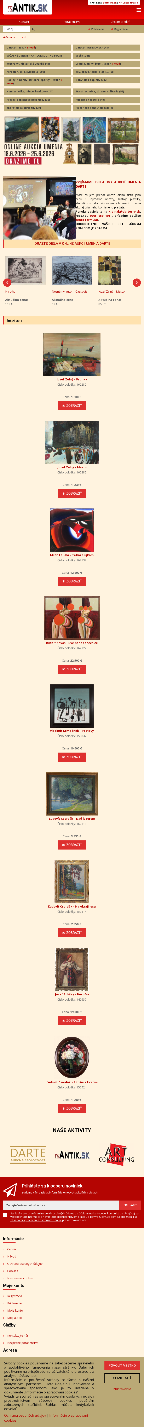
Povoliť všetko (122, 1366)
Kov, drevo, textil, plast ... (94, 72)
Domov (9, 37)
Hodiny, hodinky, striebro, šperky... (34, 81)
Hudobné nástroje (90, 100)
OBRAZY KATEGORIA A (92, 47)
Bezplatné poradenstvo (23, 1344)
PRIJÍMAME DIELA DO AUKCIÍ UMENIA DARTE (108, 184)
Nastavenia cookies (20, 1280)
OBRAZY (21, 47)
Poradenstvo (72, 22)
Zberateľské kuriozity (23, 108)
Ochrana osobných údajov (24, 1265)
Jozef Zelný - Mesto (111, 293)
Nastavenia (122, 1388)
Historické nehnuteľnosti (94, 108)
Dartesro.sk (109, 2)
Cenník (11, 1251)
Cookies (12, 1272)
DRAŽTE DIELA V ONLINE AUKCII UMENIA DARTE (72, 244)
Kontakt (24, 22)
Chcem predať (120, 22)
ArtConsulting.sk (128, 2)
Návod (11, 1258)
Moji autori (14, 1319)
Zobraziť (72, 407)
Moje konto (15, 1312)
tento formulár (87, 220)
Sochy (82, 55)
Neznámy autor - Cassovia (69, 293)
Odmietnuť (121, 1378)
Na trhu (10, 293)
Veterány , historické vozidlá (28, 63)
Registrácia (119, 29)
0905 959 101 (100, 216)
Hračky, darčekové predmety (28, 100)
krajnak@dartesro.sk (124, 212)
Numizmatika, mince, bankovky (29, 91)
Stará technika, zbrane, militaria (99, 91)
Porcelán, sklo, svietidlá (25, 72)
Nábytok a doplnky (91, 80)
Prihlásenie (96, 29)
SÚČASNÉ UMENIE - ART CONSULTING (34, 55)
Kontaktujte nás (18, 1337)
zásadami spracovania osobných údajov (36, 1222)
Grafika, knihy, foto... (98, 63)
